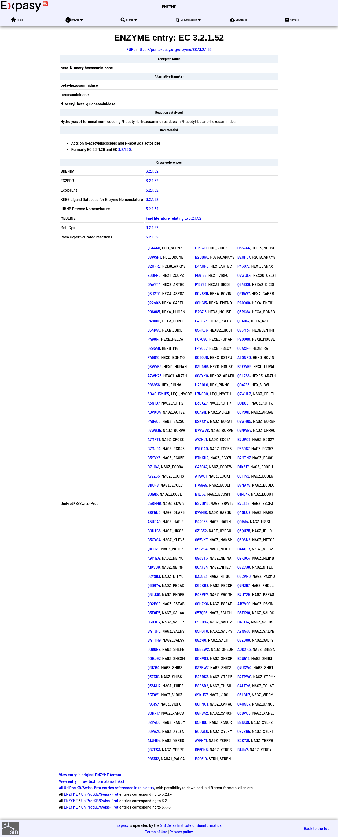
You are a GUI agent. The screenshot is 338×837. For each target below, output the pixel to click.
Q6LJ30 (154, 594)
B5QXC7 (154, 621)
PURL (130, 49)
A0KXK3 (244, 649)
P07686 (201, 339)
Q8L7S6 (243, 375)
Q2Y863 (154, 576)
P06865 (154, 311)
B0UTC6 (154, 530)
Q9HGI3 (201, 302)
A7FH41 (201, 740)
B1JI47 (242, 749)
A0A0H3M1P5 (158, 393)
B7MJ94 (154, 448)
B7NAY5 (243, 484)
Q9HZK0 (201, 603)
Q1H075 (154, 548)
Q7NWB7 (244, 430)
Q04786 (243, 384)
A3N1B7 (154, 402)
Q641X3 (243, 320)
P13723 (201, 284)
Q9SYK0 (201, 375)
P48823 (201, 320)
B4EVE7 (201, 594)
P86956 (154, 384)
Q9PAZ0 (154, 731)
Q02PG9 (154, 603)
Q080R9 (154, 649)
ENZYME (169, 6)
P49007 (201, 348)
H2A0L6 (201, 384)
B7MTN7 (244, 457)
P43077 (243, 266)
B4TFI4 (243, 621)
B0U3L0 (201, 731)
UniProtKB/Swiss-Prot (100, 793)
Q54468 (154, 247)
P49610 (201, 758)
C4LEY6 (243, 685)
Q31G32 (201, 530)
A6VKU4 (154, 411)
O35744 (243, 247)
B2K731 (243, 740)
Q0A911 (200, 411)
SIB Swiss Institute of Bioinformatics (190, 825)
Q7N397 (243, 585)
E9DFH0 (154, 275)
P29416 (201, 311)
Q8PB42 (201, 712)
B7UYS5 (243, 594)
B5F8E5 (154, 612)
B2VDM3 (202, 503)
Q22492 (154, 302)
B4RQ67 (243, 548)
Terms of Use (156, 831)
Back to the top (316, 828)
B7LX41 (153, 466)
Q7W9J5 (154, 430)
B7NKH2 (201, 457)
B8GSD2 (201, 685)
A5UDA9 (154, 521)
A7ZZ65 (154, 475)
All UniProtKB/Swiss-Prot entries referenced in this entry (106, 787)
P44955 (201, 521)
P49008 (154, 320)
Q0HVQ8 (201, 658)
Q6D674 (154, 585)
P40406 (154, 421)
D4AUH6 (202, 266)
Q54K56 (201, 329)
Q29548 (154, 348)
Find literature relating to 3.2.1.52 (173, 218)
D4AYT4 (154, 284)
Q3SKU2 (154, 685)
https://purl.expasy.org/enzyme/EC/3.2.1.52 (175, 49)
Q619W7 (243, 293)
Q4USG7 (243, 703)
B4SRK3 (201, 676)
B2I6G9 (243, 722)
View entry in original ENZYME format (90, 774)
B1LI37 (200, 494)
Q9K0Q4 (244, 557)
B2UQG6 (201, 256)
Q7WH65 (244, 421)
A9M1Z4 (154, 557)
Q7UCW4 (244, 667)
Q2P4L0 (154, 722)
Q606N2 (244, 539)
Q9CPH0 (244, 576)
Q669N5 (201, 749)
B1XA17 (243, 466)
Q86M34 (244, 329)
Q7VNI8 (201, 512)
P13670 (201, 247)
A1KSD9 (154, 567)
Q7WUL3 (244, 393)
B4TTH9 (154, 640)
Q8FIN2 (243, 475)
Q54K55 (154, 329)
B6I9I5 (153, 494)
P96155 (201, 275)
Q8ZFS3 (154, 749)
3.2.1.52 (152, 171)
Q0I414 (242, 521)
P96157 (153, 703)
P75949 (201, 484)
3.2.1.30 (124, 149)
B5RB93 (201, 621)
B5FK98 (243, 612)
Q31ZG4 (154, 667)
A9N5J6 (244, 630)
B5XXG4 (154, 539)
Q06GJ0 (201, 357)
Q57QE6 (201, 612)
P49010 (154, 357)
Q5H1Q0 (201, 722)
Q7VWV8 (202, 430)
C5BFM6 (154, 503)
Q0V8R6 (201, 293)
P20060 (243, 339)
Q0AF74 (201, 567)
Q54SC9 (243, 284)
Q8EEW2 (202, 649)
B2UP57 (243, 256)
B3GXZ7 (201, 402)
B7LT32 (243, 503)
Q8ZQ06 (243, 640)
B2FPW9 (244, 676)
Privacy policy (181, 831)
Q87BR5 (243, 731)
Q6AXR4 (244, 348)
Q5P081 (243, 411)
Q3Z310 (153, 676)
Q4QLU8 (244, 512)
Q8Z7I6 (200, 640)
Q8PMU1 (201, 703)
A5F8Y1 (154, 694)
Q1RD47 (243, 494)
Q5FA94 (201, 548)
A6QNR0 (244, 357)
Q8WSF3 (154, 256)
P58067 (243, 448)
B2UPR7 (154, 266)
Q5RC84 (244, 311)
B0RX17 (154, 712)
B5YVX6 (154, 457)
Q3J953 (201, 576)
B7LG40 (201, 448)
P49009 (243, 302)
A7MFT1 (154, 439)
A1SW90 (244, 603)
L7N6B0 (201, 393)
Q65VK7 (201, 539)
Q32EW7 (201, 667)
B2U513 (243, 658)
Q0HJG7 (154, 658)
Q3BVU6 (244, 712)
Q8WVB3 (155, 366)
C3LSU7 (243, 694)
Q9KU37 (201, 694)
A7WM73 (154, 375)
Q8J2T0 (154, 293)
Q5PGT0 (201, 630)
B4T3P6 (154, 630)
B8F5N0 (154, 512)
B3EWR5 (244, 366)
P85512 (153, 758)
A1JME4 (154, 740)
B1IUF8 (153, 484)
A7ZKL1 (201, 439)
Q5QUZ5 (243, 530)
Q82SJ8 (243, 567)
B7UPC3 (244, 439)
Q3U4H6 (201, 366)
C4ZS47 (201, 466)
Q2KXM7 (201, 421)
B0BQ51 (243, 402)
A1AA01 (201, 475)
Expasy (122, 825)
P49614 (153, 339)
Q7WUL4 (244, 275)
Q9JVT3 (201, 557)
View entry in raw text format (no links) (91, 781)
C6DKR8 (201, 585)
